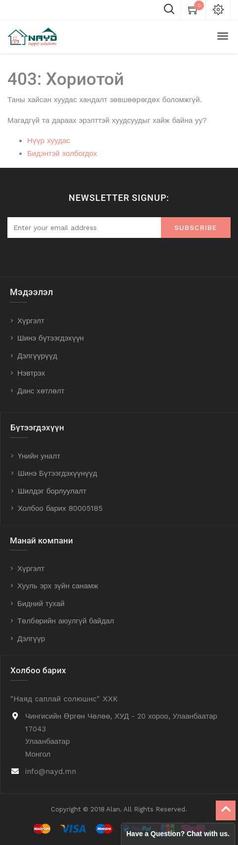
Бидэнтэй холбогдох (62, 153)
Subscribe (195, 227)
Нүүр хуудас (48, 140)
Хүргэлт (30, 320)
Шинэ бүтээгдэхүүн (50, 338)
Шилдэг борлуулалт (52, 491)
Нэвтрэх (31, 373)
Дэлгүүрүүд (37, 355)
